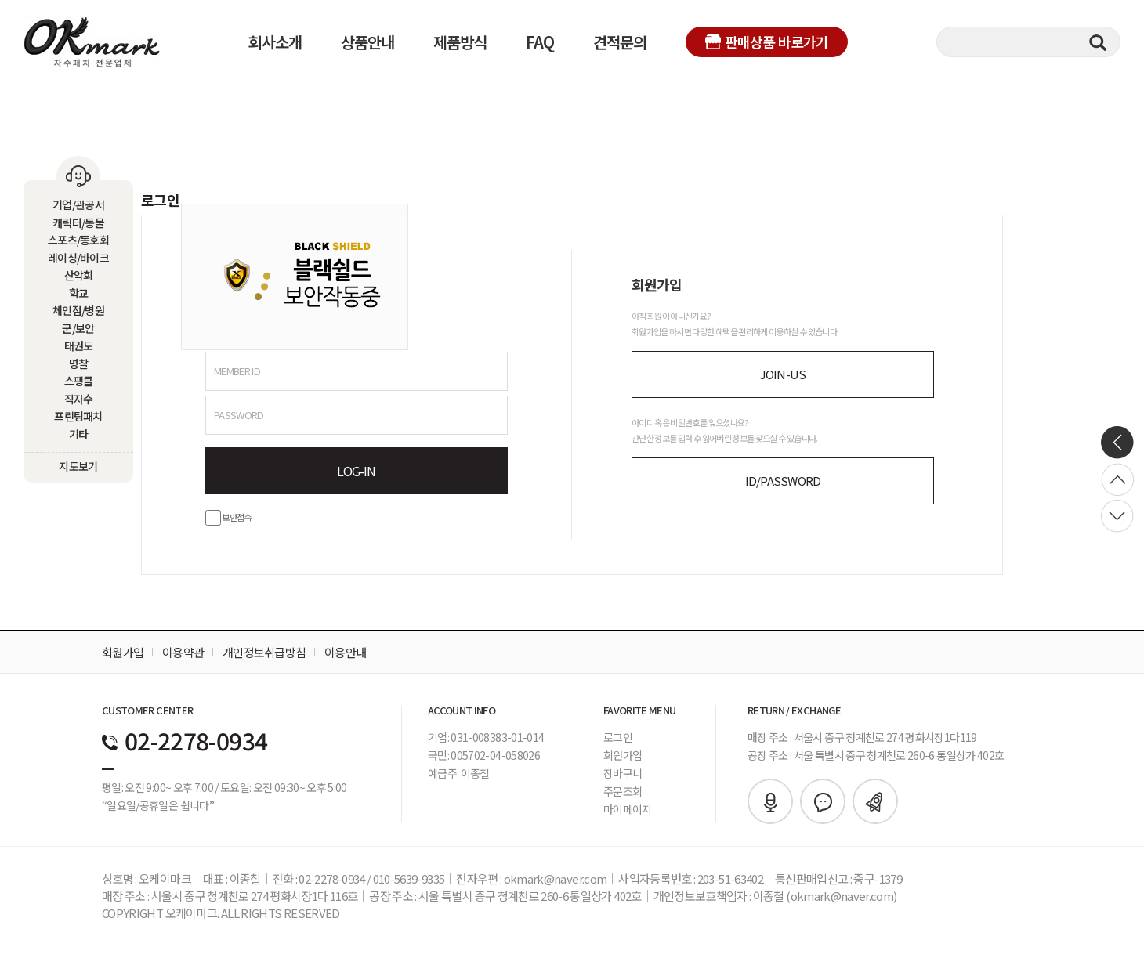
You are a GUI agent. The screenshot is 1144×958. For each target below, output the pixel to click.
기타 (79, 434)
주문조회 (622, 791)
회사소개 (275, 42)
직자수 (78, 399)
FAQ (540, 42)
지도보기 (78, 466)
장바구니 (622, 773)
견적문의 (619, 42)
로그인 (617, 737)
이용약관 (183, 652)
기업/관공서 (78, 204)
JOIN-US (783, 374)
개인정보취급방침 (264, 652)
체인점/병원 (78, 310)
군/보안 (78, 328)
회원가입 (122, 652)
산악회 (78, 275)
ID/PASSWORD (783, 480)
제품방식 (460, 42)
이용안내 (345, 652)
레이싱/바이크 (78, 258)
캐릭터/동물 (78, 222)
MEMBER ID (237, 370)
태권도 (78, 345)
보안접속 (228, 517)
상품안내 (367, 42)
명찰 (79, 363)
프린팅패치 (78, 416)
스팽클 (78, 381)
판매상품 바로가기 (766, 41)
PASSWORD (239, 414)
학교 (79, 293)
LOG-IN (356, 470)
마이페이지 (627, 809)
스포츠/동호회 (78, 240)
